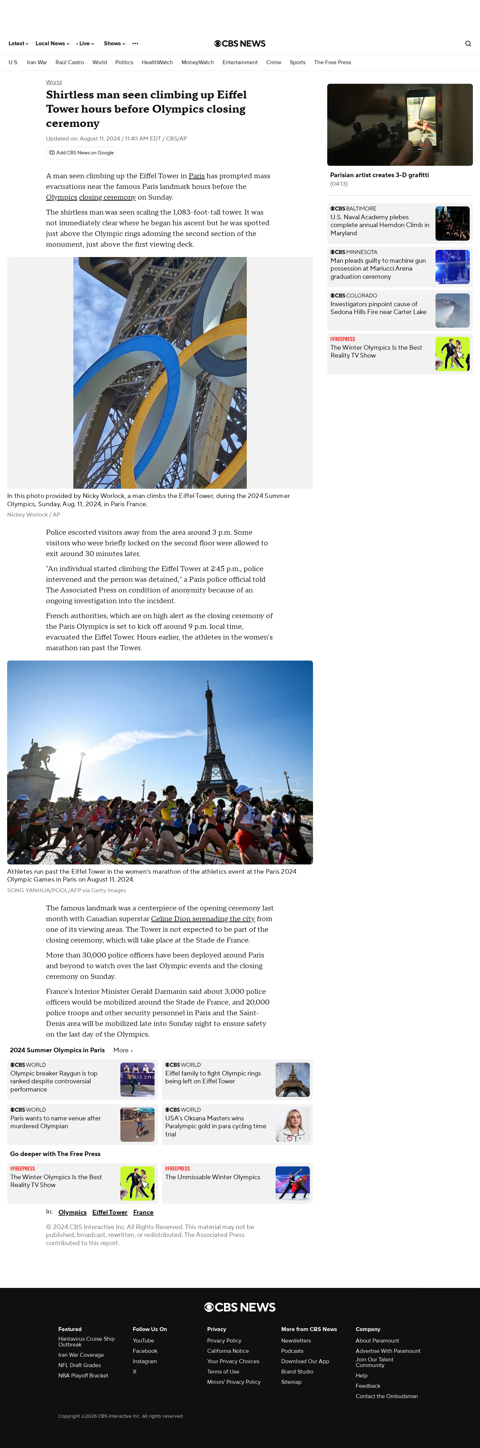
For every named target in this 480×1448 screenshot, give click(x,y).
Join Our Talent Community (374, 1362)
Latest (18, 43)
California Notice (228, 1351)
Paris (197, 176)
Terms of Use (223, 1372)
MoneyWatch (198, 62)
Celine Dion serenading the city (203, 919)
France (143, 1212)
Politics (124, 62)
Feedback (368, 1386)
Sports (298, 62)
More (122, 1050)
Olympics (61, 197)
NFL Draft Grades (79, 1365)
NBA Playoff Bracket (83, 1375)
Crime (273, 62)
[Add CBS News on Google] (81, 153)
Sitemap (291, 1382)
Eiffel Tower (109, 1212)
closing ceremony (107, 197)
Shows (114, 43)
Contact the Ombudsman (387, 1396)
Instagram (145, 1361)
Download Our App (305, 1361)
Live (86, 43)
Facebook (145, 1351)
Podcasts (292, 1351)
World (100, 62)
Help (361, 1375)
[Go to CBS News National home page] (240, 43)
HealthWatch (157, 62)
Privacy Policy (224, 1341)
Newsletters (296, 1341)
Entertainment (240, 62)
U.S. (14, 62)
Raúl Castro (70, 62)
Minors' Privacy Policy (234, 1382)
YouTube (143, 1341)
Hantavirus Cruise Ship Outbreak (86, 1341)
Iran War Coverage (81, 1355)
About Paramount (377, 1341)
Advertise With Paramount (388, 1351)
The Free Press (332, 62)
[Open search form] (468, 43)
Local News (52, 43)
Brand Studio (297, 1372)
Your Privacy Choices (233, 1361)
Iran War (37, 62)
